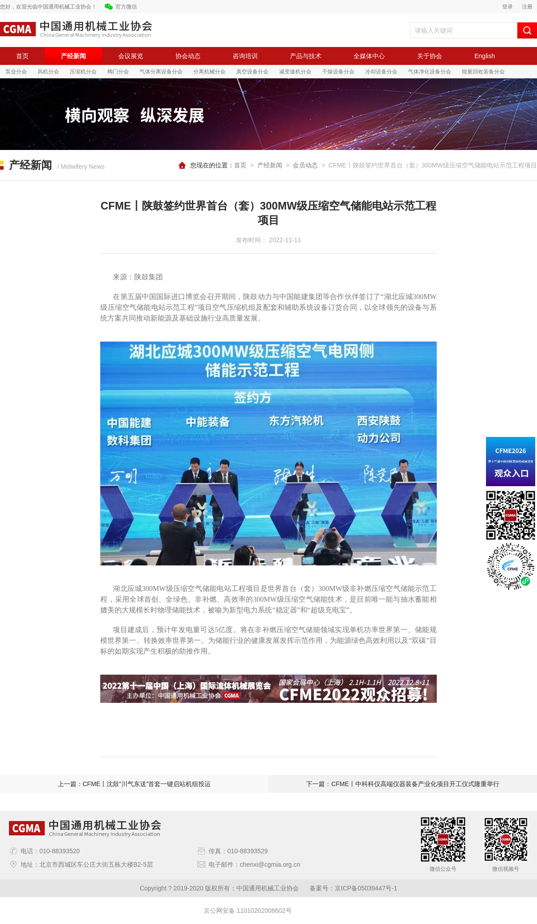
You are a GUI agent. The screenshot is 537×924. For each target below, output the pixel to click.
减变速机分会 (295, 71)
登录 (507, 7)
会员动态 (305, 165)
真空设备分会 (252, 71)
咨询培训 (245, 56)
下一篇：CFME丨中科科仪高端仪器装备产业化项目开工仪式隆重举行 (402, 783)
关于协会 (429, 56)
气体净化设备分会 (429, 71)
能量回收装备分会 (483, 71)
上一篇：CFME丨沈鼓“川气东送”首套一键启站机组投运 (134, 783)
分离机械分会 (209, 71)
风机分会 (48, 71)
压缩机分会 (83, 71)
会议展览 (130, 56)
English (484, 56)
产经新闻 (73, 56)
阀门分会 (118, 71)
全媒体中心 (369, 56)
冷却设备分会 (381, 71)
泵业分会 (16, 71)
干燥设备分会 (338, 71)
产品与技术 (305, 56)
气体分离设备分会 (161, 71)
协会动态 (187, 56)
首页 (22, 56)
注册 (527, 7)
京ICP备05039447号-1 (366, 888)
